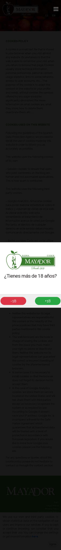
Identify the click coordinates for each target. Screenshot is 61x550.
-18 (13, 300)
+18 (48, 300)
